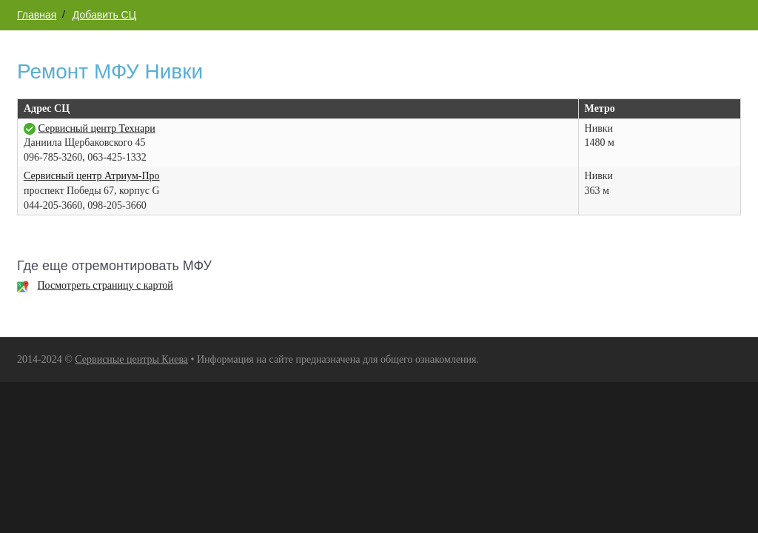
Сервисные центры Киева (131, 359)
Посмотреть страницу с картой (105, 285)
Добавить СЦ (104, 15)
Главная (36, 15)
